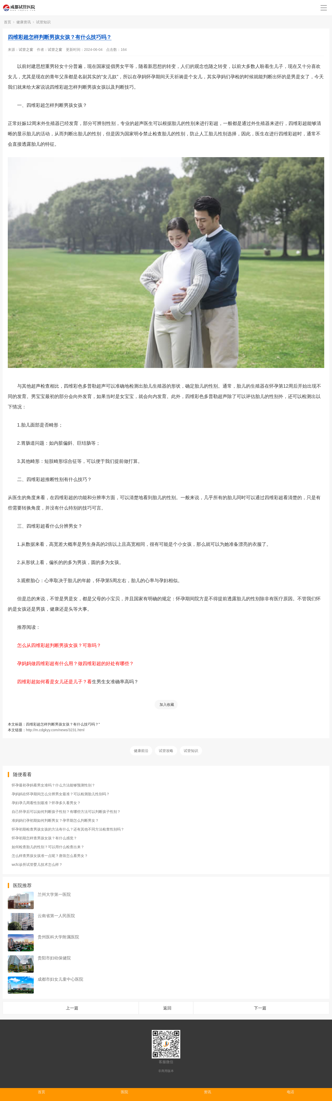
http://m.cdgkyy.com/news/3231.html (55, 730)
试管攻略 (166, 751)
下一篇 (260, 1008)
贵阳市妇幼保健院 (54, 958)
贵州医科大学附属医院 (58, 937)
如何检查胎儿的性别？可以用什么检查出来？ (48, 847)
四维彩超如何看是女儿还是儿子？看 (54, 681)
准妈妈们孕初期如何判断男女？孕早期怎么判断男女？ (55, 820)
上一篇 (72, 1008)
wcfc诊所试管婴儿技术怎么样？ (37, 864)
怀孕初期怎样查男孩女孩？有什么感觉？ (44, 838)
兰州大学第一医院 (54, 894)
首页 (7, 22)
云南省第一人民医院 (56, 916)
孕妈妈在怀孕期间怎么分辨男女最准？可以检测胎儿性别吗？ (61, 794)
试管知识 (43, 22)
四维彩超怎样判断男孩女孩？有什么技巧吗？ (60, 37)
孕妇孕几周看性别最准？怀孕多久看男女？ (46, 803)
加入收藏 (167, 704)
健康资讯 (23, 22)
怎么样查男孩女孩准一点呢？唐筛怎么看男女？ (50, 856)
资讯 (207, 1092)
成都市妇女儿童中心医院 (60, 979)
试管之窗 (26, 49)
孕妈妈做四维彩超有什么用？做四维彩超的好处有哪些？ (75, 663)
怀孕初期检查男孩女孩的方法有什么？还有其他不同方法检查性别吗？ (68, 829)
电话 (290, 1092)
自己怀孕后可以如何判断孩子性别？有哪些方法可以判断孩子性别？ (66, 812)
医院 (124, 1092)
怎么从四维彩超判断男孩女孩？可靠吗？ (59, 645)
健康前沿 (141, 751)
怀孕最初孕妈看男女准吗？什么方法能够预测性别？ (53, 785)
